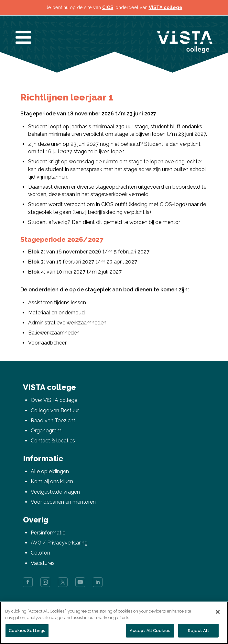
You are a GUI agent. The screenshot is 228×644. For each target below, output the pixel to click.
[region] (114, 623)
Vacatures (43, 563)
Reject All (198, 630)
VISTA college (165, 7)
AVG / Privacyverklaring (59, 543)
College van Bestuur (55, 410)
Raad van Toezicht (53, 420)
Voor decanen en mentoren (63, 502)
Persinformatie (48, 533)
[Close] (218, 612)
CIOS (107, 7)
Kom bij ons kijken (52, 481)
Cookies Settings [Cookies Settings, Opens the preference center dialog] (27, 630)
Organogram (46, 430)
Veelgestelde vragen (55, 492)
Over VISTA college (54, 400)
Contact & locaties (53, 441)
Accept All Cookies (150, 630)
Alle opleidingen (50, 471)
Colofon (40, 553)
